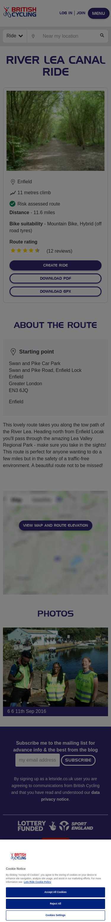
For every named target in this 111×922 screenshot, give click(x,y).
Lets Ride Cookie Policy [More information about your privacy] (37, 882)
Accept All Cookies (55, 892)
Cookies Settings (55, 915)
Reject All (55, 903)
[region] (55, 881)
